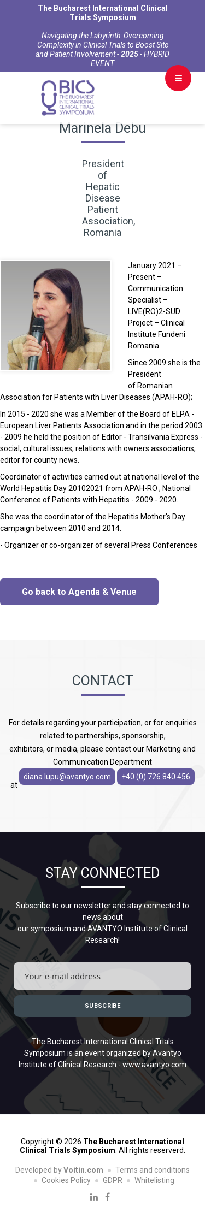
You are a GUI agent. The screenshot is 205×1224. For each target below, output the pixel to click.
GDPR (112, 1180)
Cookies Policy (66, 1180)
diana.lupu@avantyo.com (67, 776)
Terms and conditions (152, 1170)
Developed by (59, 1170)
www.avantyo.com (154, 1064)
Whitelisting (154, 1180)
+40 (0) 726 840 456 (155, 776)
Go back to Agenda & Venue (79, 592)
